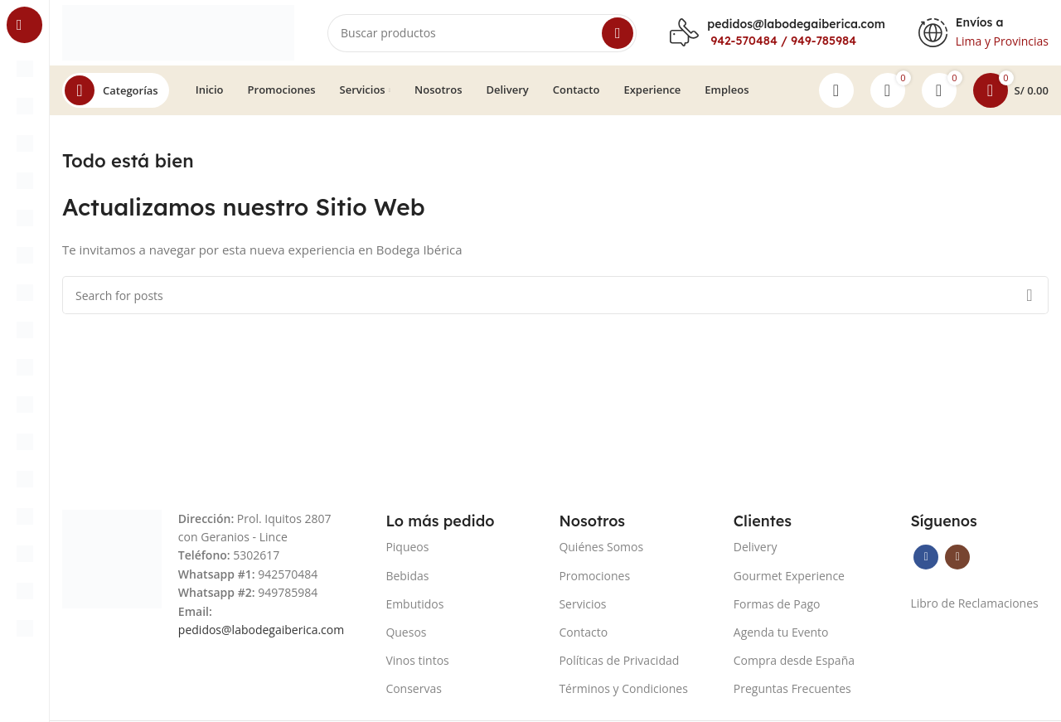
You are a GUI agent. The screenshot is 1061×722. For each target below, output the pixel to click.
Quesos (405, 633)
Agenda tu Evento (781, 633)
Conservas (413, 689)
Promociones (594, 576)
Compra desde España (794, 661)
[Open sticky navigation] (115, 91)
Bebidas (407, 576)
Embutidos (414, 605)
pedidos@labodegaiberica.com (795, 24)
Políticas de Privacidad (619, 661)
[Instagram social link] (957, 557)
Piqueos (407, 547)
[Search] (482, 33)
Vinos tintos (416, 661)
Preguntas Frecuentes (792, 689)
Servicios (582, 605)
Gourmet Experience (789, 576)
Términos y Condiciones (623, 689)
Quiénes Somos (601, 547)
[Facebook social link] (925, 557)
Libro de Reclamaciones (974, 604)
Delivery (756, 547)
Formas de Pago (777, 605)
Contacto (583, 633)
